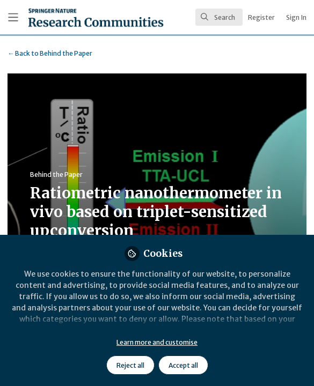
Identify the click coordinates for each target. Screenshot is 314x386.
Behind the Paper (50, 53)
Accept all (183, 365)
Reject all (130, 365)
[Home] (68, 17)
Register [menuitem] (261, 17)
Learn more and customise (157, 342)
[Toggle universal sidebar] (13, 17)
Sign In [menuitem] (296, 17)
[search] (219, 17)
